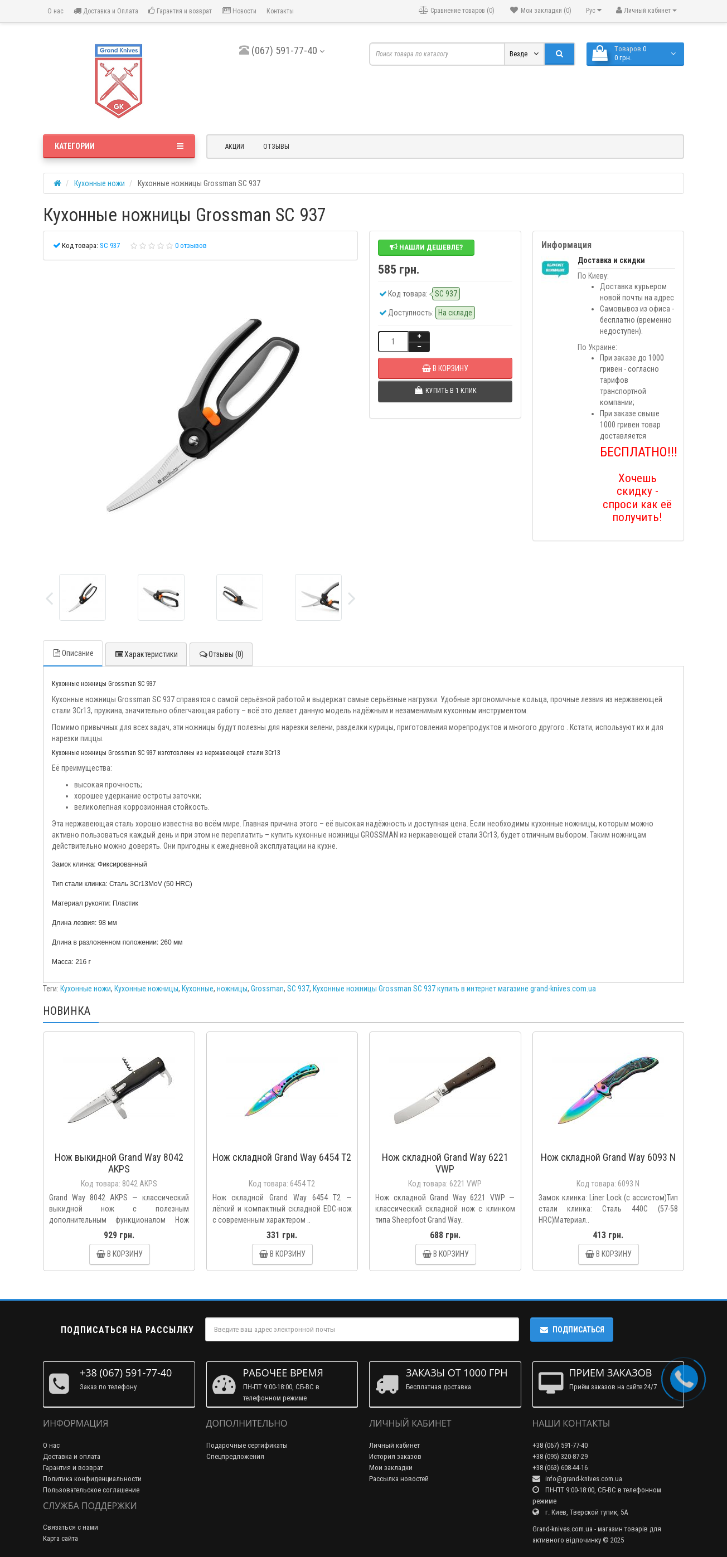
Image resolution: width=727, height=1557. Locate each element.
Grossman (267, 988)
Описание (73, 653)
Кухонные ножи (85, 988)
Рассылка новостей (399, 1479)
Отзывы (276, 146)
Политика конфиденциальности (92, 1479)
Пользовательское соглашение (91, 1490)
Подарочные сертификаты (247, 1445)
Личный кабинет (394, 1445)
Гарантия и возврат (180, 11)
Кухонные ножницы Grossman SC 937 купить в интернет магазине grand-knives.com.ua (454, 988)
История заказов (395, 1456)
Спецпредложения (235, 1456)
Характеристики (146, 654)
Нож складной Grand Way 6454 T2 (281, 1157)
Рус (594, 10)
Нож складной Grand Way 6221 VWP (445, 1163)
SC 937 (298, 988)
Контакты (280, 11)
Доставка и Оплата (106, 11)
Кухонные (198, 988)
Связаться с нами (70, 1527)
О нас (55, 11)
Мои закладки (391, 1467)
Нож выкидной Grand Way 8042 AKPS (119, 1163)
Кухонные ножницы (146, 988)
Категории (119, 146)
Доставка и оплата (71, 1456)
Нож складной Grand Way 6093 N (608, 1157)
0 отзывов (191, 245)
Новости (239, 11)
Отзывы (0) (221, 654)
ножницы (232, 988)
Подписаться (571, 1329)
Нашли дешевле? (426, 247)
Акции (234, 146)
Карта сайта (60, 1538)
